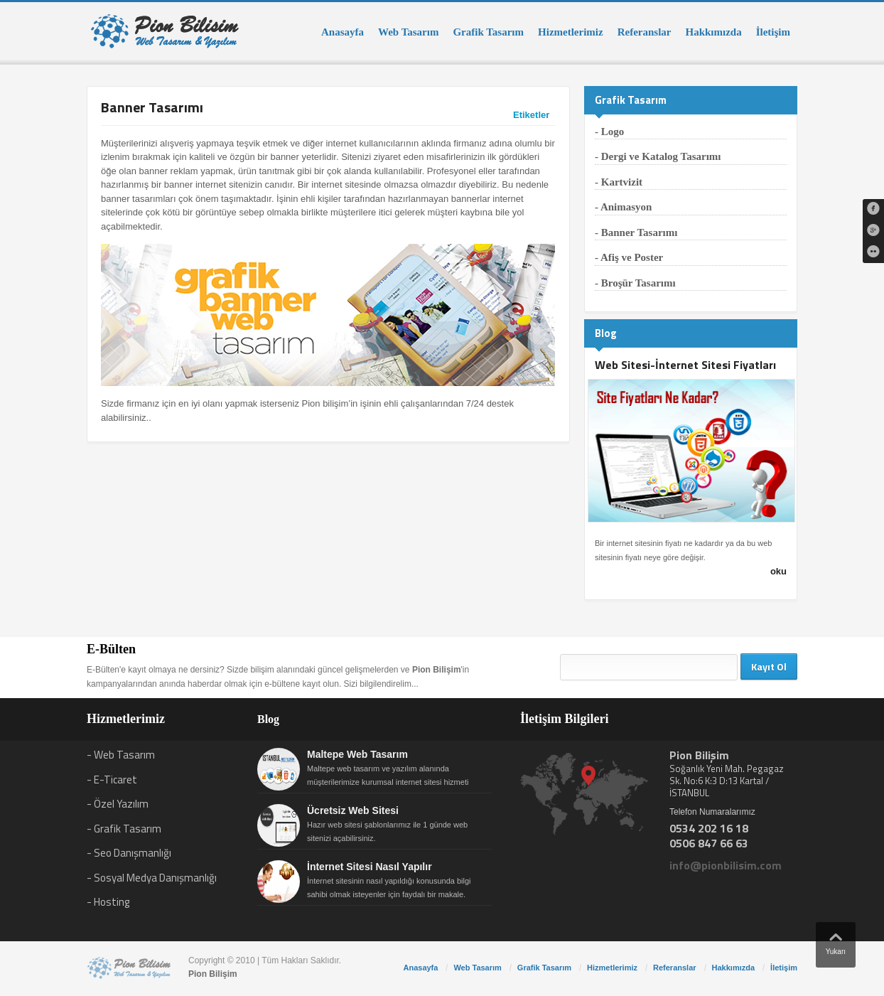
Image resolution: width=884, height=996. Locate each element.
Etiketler (531, 114)
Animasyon (626, 207)
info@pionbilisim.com (725, 865)
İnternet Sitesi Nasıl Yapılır (369, 866)
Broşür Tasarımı (638, 283)
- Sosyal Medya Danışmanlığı (152, 877)
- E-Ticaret (112, 779)
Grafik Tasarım (488, 32)
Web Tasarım (408, 32)
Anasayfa (342, 32)
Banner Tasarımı (639, 232)
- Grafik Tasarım (124, 828)
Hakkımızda (713, 32)
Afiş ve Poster (631, 257)
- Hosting (108, 902)
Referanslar (645, 32)
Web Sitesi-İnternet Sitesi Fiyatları (685, 364)
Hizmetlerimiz (570, 32)
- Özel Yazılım (118, 804)
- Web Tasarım (121, 754)
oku (778, 571)
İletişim (773, 32)
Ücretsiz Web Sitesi (353, 810)
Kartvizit (621, 182)
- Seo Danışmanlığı (129, 853)
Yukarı (836, 940)
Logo (613, 131)
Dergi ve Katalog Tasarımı (661, 156)
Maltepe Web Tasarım (357, 754)
